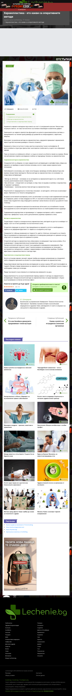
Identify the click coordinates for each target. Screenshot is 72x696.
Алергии (7, 646)
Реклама (8, 673)
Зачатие (7, 632)
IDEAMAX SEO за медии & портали (15, 691)
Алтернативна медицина (12, 639)
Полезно (27, 20)
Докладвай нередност (42, 290)
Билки (7, 649)
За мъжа (7, 628)
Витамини (8, 656)
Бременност (40, 632)
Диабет (39, 644)
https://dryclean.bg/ (11, 529)
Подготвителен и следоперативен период (20, 121)
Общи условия (10, 675)
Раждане (7, 635)
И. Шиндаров (9, 109)
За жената (40, 625)
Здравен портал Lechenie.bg (13, 20)
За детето (40, 628)
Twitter (19, 290)
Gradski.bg (8, 680)
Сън (38, 649)
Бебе (6, 637)
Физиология (40, 653)
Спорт (39, 646)
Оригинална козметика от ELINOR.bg (16, 532)
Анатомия (8, 653)
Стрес (7, 651)
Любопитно (8, 623)
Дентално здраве (10, 644)
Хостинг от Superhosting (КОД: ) (39, 691)
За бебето (8, 630)
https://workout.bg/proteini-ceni (15, 527)
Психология (40, 651)
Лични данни (40, 675)
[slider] (9, 286)
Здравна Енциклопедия (12, 625)
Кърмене (40, 635)
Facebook (8, 290)
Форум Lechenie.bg (10, 658)
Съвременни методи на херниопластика (19, 117)
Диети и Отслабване (43, 630)
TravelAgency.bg (23, 680)
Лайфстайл (8, 642)
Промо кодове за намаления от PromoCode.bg (19, 525)
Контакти (39, 673)
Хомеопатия (41, 642)
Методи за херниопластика (16, 119)
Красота (39, 639)
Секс (38, 637)
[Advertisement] (36, 42)
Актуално (40, 656)
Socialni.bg (15, 680)
